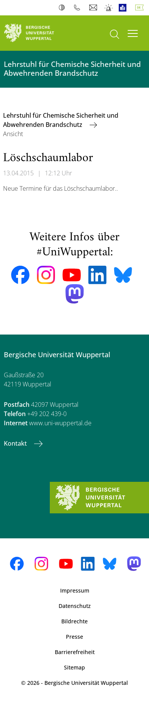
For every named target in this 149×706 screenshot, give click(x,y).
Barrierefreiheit (75, 652)
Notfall (109, 7)
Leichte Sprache (124, 7)
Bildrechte (74, 621)
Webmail (94, 7)
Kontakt (16, 443)
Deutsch (141, 7)
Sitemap (74, 667)
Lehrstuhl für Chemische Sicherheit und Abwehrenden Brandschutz (60, 120)
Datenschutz (75, 605)
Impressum (74, 590)
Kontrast (63, 7)
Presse (74, 636)
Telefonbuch (79, 7)
